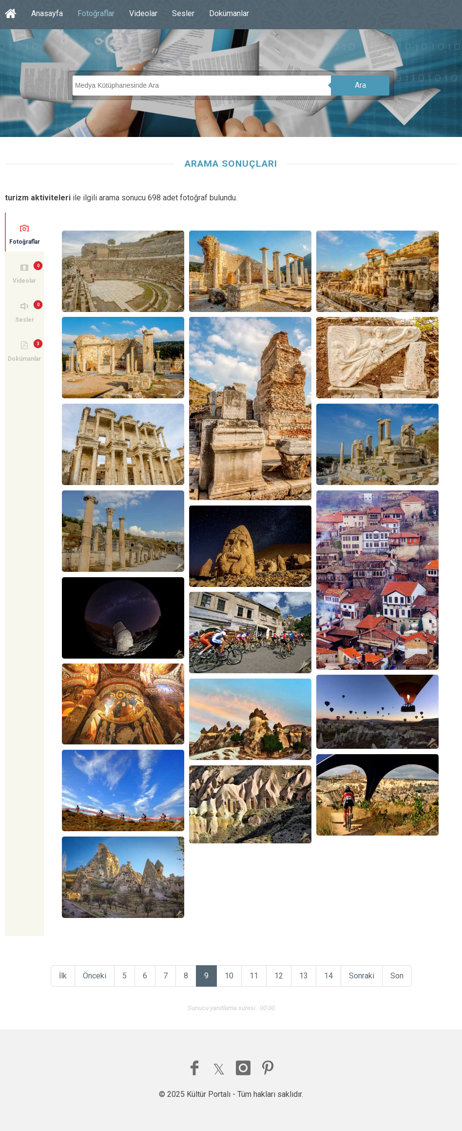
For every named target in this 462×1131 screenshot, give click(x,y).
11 (254, 975)
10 (229, 975)
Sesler (183, 13)
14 (328, 975)
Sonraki (361, 975)
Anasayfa (47, 13)
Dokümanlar (229, 13)
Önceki (94, 975)
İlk (63, 975)
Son (397, 975)
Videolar (143, 13)
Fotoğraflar (96, 13)
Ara (360, 85)
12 (278, 975)
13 (303, 975)
